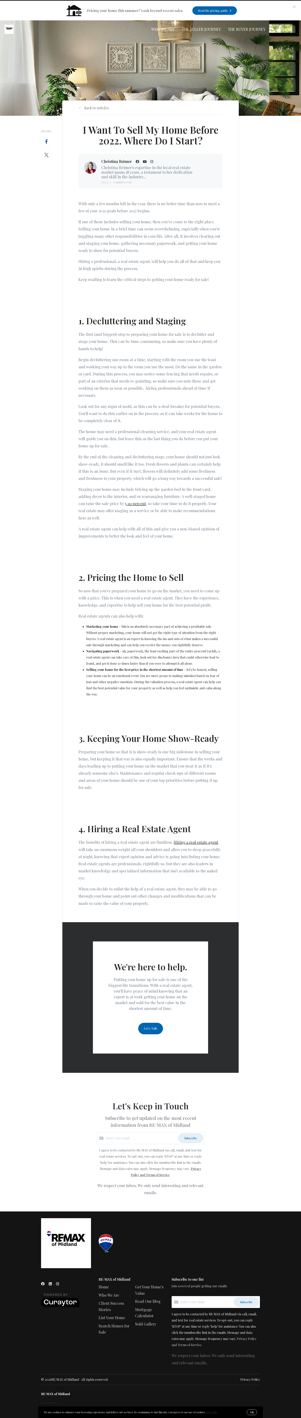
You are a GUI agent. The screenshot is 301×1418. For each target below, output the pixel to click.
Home (104, 1286)
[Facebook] (43, 1283)
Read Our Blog (147, 1301)
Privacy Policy (250, 1379)
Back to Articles (96, 108)
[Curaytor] (60, 1306)
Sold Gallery (145, 1323)
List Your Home (112, 1317)
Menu (284, 29)
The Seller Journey (201, 29)
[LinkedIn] (50, 1283)
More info (211, 1412)
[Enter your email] (141, 1138)
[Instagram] (57, 1283)
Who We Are (163, 29)
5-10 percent (135, 503)
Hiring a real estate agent (196, 842)
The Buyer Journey (247, 29)
